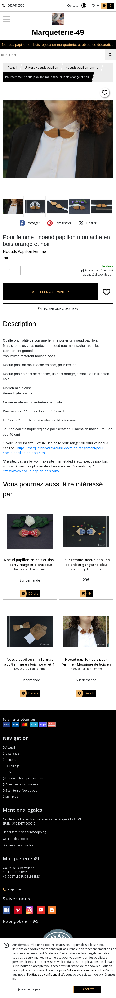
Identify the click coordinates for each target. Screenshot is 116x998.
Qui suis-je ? (12, 766)
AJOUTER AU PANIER (50, 292)
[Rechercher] (110, 54)
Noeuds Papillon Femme (24, 251)
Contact (72, 6)
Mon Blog (10, 797)
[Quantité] (12, 270)
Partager (30, 223)
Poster (87, 223)
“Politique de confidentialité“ (45, 974)
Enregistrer (59, 223)
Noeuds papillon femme (82, 67)
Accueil (12, 67)
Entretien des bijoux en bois (23, 778)
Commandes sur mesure (21, 784)
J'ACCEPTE (87, 989)
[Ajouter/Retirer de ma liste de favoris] (106, 292)
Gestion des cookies (16, 839)
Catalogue (11, 754)
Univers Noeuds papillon (41, 67)
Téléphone (12, 889)
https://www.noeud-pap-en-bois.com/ (31, 471)
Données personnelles (18, 845)
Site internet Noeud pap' (20, 790)
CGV (7, 772)
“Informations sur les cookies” (87, 970)
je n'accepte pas (29, 989)
